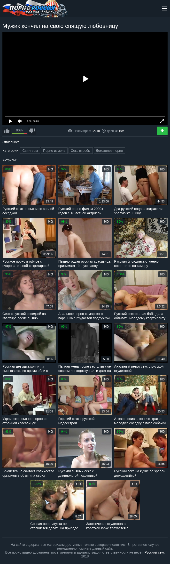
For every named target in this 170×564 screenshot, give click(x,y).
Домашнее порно (109, 151)
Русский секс (155, 552)
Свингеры (30, 151)
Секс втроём (81, 151)
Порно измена (54, 151)
